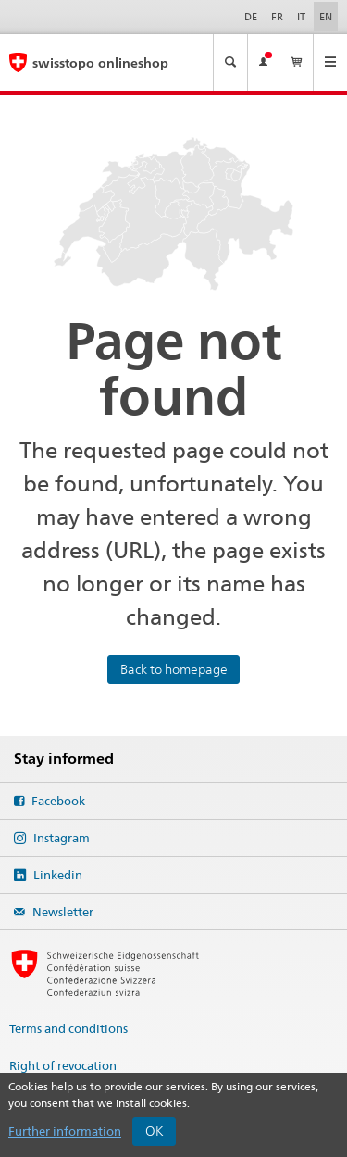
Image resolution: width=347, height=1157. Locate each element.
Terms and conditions (68, 1028)
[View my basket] (296, 62)
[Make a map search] (230, 62)
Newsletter (61, 911)
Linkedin (56, 874)
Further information (64, 1131)
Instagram (60, 837)
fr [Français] (277, 16)
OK (154, 1131)
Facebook (57, 800)
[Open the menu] (330, 62)
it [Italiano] (301, 16)
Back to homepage (174, 669)
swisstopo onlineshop (100, 62)
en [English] (328, 15)
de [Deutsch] (250, 16)
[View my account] (263, 62)
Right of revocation (63, 1065)
